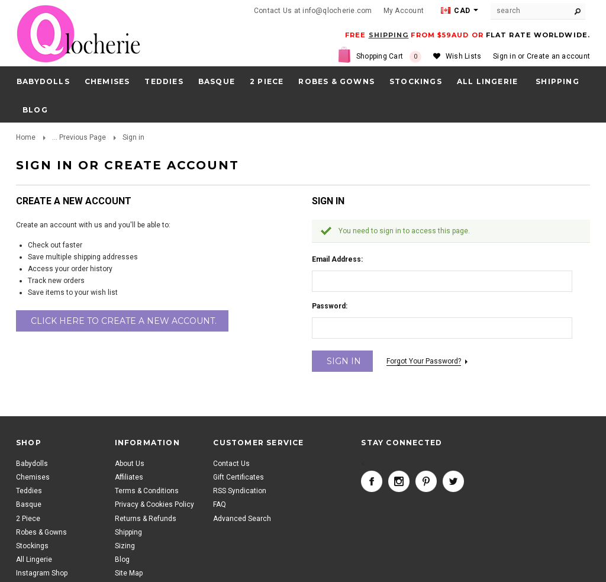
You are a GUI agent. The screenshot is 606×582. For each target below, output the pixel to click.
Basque (216, 81)
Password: (329, 306)
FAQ (219, 504)
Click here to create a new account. (124, 321)
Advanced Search (242, 519)
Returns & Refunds (145, 519)
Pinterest (426, 481)
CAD (455, 11)
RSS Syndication (239, 491)
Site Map (129, 573)
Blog (122, 559)
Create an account (558, 56)
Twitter (453, 481)
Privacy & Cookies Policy (154, 504)
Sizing (125, 546)
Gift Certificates (238, 477)
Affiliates (129, 477)
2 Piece (266, 81)
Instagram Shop (41, 573)
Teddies (163, 81)
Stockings (415, 81)
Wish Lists (463, 56)
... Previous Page (79, 137)
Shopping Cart (388, 57)
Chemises (107, 81)
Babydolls (43, 81)
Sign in (504, 56)
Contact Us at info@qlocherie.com (313, 11)
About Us (129, 463)
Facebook (371, 481)
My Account (403, 11)
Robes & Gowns (336, 81)
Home (26, 137)
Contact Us (231, 463)
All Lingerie (487, 81)
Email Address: (337, 259)
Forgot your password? (423, 361)
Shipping (128, 532)
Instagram (399, 481)
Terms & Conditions (147, 491)
